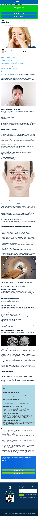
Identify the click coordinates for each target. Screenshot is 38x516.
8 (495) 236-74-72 (36, 1)
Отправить (22, 494)
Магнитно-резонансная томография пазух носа (9, 74)
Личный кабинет (34, 1)
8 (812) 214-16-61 (18, 473)
